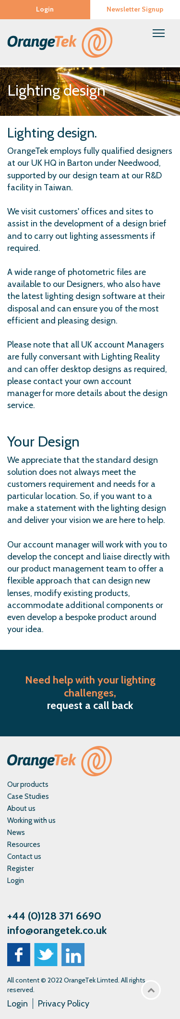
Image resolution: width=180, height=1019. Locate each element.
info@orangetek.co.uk (57, 930)
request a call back (90, 705)
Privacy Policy (63, 1003)
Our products (27, 784)
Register (20, 868)
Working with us (31, 820)
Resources (23, 844)
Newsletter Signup (135, 9)
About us (21, 808)
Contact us (24, 856)
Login (45, 9)
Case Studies (28, 796)
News (16, 832)
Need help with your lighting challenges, (90, 686)
